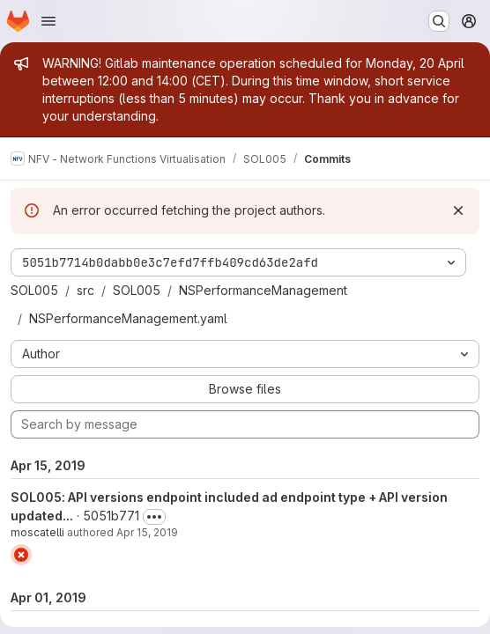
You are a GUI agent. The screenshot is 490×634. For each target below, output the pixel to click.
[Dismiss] (458, 210)
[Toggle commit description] (154, 517)
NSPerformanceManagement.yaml (128, 318)
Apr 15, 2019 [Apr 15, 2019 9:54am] (147, 532)
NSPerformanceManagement (263, 290)
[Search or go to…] (438, 21)
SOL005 (34, 290)
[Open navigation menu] (48, 21)
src (85, 290)
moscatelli (37, 532)
